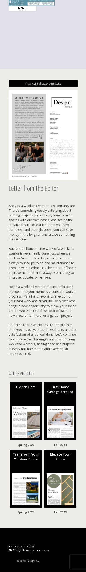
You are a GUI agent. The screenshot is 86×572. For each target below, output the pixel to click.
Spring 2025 (26, 512)
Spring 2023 (26, 445)
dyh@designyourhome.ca (33, 550)
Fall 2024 (60, 445)
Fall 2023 (60, 512)
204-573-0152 (26, 546)
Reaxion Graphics (27, 561)
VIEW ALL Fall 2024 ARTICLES (43, 84)
